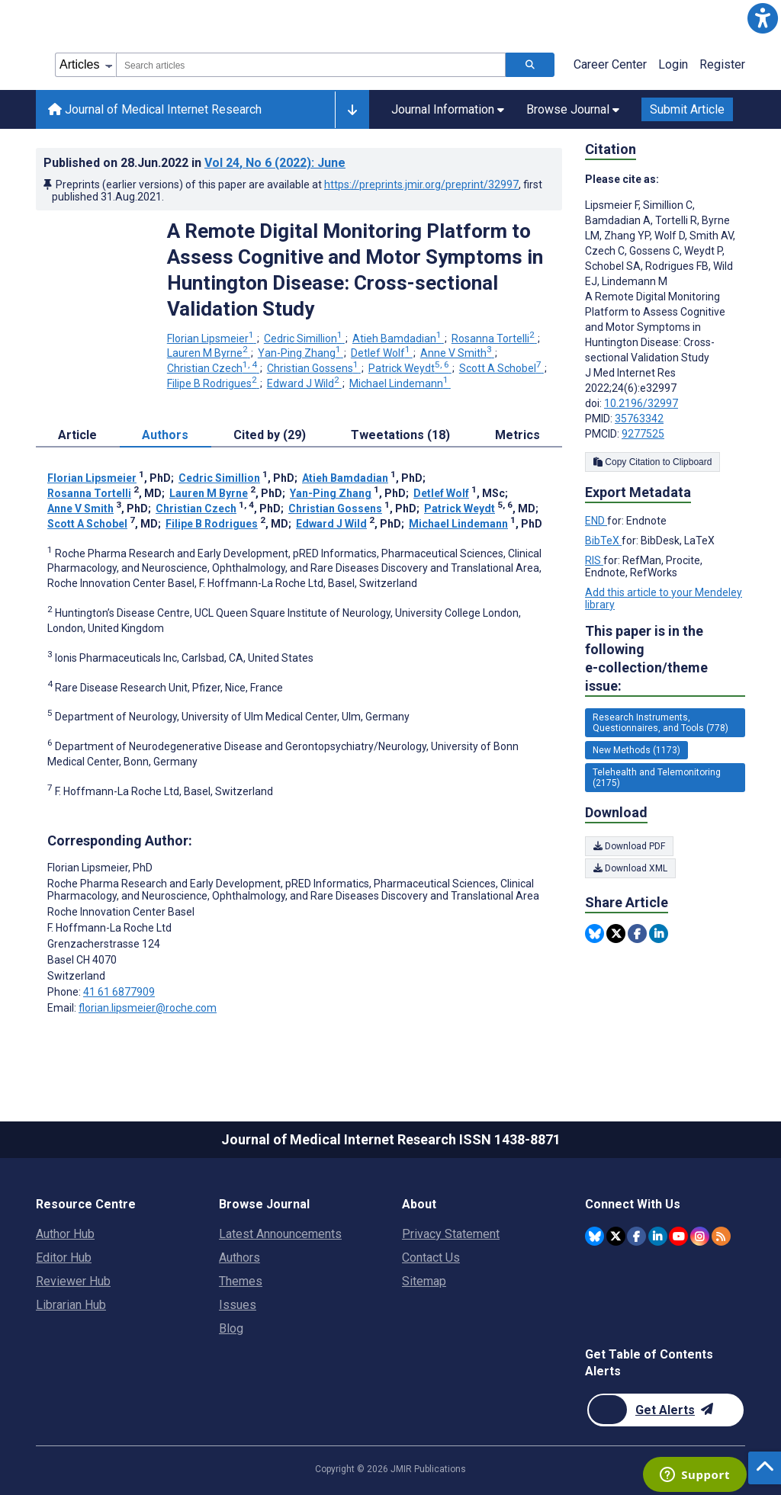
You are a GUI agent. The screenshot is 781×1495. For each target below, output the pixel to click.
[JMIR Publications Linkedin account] (657, 1236)
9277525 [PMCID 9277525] (643, 434)
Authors (239, 1257)
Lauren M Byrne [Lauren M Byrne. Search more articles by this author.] (208, 353)
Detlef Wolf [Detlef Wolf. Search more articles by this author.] (382, 353)
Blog (231, 1328)
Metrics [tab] (517, 435)
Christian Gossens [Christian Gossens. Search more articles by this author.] (314, 368)
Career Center (610, 64)
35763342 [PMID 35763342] (639, 418)
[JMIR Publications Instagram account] (699, 1236)
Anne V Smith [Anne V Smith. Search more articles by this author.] (457, 353)
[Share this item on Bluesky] (594, 933)
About (419, 1204)
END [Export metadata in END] (596, 521)
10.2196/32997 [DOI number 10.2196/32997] (641, 403)
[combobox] (311, 65)
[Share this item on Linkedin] (658, 933)
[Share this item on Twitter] (615, 933)
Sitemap (424, 1281)
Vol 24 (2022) (275, 163)
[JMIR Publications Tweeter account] (615, 1236)
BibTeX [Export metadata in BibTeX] (603, 540)
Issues (237, 1305)
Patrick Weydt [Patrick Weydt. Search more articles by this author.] (410, 368)
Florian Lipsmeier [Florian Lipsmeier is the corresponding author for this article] (100, 867)
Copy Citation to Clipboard (652, 462)
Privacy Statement (451, 1234)
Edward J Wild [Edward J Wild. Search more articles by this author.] (304, 383)
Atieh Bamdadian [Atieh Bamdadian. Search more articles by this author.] (398, 338)
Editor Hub (64, 1257)
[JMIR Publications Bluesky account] (594, 1236)
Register (722, 64)
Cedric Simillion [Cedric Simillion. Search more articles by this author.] (304, 338)
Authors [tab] (165, 435)
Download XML (630, 868)
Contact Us (431, 1257)
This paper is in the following (665, 659)
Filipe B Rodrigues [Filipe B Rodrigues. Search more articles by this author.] (213, 383)
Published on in (194, 163)
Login (673, 64)
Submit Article (687, 109)
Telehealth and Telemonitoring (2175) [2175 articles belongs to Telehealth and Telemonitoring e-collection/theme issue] (657, 777)
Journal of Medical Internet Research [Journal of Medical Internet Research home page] (155, 109)
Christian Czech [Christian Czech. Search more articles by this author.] (213, 368)
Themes (240, 1281)
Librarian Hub (71, 1305)
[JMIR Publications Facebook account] (636, 1236)
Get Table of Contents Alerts (649, 1362)
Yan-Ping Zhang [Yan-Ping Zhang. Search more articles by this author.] (300, 353)
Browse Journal (264, 1204)
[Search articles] (530, 65)
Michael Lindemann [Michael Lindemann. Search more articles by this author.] (400, 383)
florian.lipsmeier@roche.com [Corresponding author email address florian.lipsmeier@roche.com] (148, 1008)
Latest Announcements (280, 1234)
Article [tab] (77, 435)
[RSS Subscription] (721, 1236)
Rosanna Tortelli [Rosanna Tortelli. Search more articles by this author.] (494, 338)
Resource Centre (86, 1204)
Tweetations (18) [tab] (400, 435)
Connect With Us (632, 1204)
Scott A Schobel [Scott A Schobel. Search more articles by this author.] (501, 368)
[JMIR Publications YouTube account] (678, 1236)
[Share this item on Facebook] (637, 933)
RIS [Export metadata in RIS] (594, 560)
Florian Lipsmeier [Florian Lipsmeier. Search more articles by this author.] (211, 338)
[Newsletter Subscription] (665, 1410)
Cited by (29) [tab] (269, 435)
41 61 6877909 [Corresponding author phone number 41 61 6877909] (119, 992)
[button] (762, 18)
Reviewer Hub (73, 1281)
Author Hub (65, 1234)
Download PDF (629, 846)
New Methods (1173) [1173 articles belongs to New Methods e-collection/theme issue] (636, 750)
